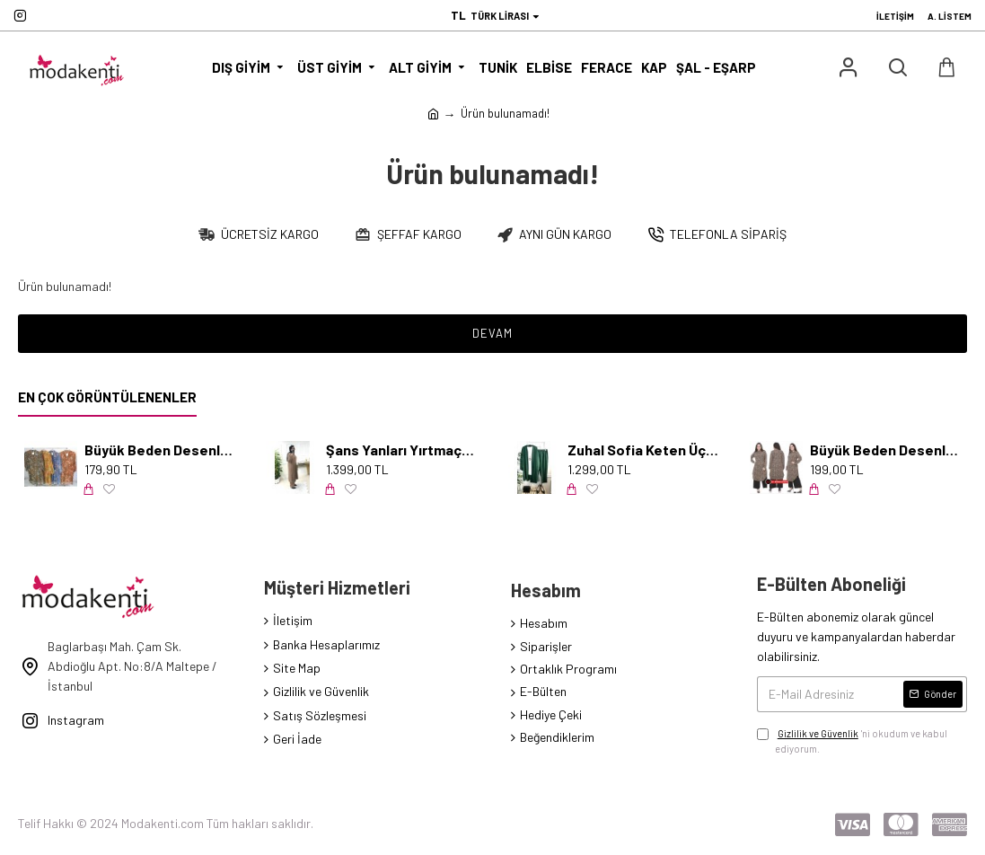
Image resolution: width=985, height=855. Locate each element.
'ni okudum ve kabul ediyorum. (852, 740)
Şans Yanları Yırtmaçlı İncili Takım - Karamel (401, 449)
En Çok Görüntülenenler (107, 397)
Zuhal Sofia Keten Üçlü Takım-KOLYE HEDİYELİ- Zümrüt (642, 449)
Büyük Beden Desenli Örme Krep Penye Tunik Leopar (885, 449)
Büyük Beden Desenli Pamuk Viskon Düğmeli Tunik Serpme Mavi (159, 449)
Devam (492, 333)
